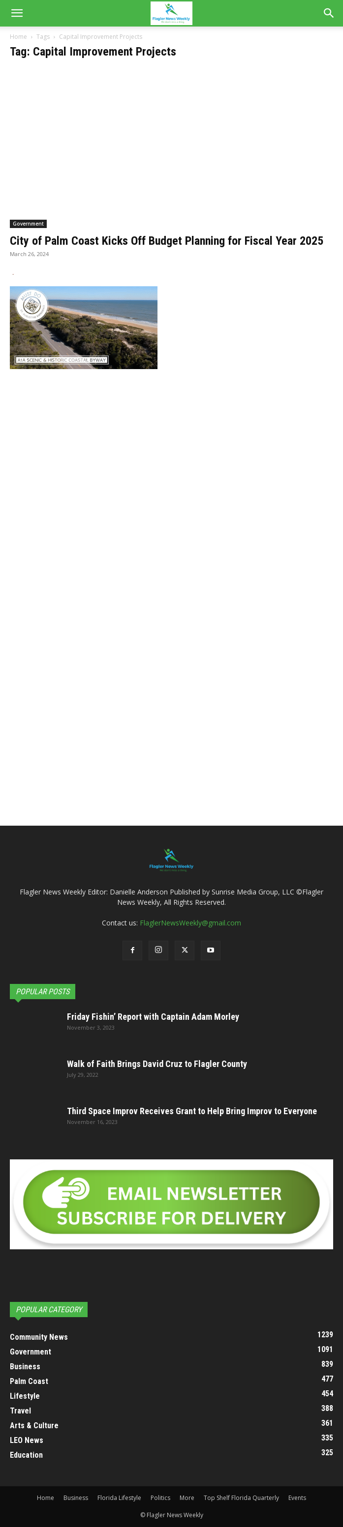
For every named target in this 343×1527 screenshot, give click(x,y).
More (187, 1498)
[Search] (329, 13)
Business (75, 1498)
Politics (160, 1498)
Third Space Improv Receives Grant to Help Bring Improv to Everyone (192, 1111)
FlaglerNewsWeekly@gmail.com (190, 922)
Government (28, 223)
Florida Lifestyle (119, 1498)
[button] (16, 13)
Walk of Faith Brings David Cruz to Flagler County (157, 1064)
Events (297, 1498)
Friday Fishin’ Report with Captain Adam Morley (153, 1016)
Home (18, 36)
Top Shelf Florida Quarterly (241, 1498)
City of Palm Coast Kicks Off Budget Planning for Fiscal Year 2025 (166, 241)
